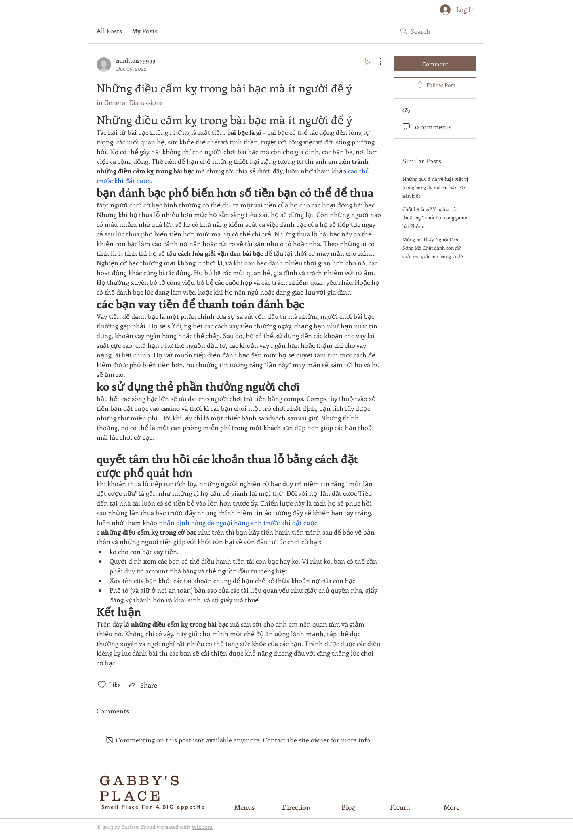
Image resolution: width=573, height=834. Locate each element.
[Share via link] (142, 685)
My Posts (145, 31)
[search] (435, 31)
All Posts (109, 31)
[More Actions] (376, 61)
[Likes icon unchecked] (102, 685)
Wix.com (202, 826)
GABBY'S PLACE (140, 788)
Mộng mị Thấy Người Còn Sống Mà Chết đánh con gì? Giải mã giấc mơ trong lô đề (432, 247)
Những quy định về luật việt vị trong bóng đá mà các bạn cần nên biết (435, 187)
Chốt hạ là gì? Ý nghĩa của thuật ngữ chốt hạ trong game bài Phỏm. (434, 217)
